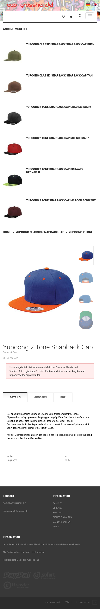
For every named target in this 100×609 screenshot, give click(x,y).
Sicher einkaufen (62, 517)
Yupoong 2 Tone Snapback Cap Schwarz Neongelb (54, 171)
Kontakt (57, 512)
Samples (57, 503)
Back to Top (88, 602)
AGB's (56, 526)
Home (7, 232)
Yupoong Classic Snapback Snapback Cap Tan (59, 75)
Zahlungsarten (62, 522)
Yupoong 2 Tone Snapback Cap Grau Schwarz (58, 106)
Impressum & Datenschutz (15, 511)
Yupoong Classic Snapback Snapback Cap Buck (60, 44)
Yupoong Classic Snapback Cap (40, 232)
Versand (57, 508)
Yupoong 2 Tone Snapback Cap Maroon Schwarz (61, 200)
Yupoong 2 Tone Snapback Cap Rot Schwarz (57, 138)
